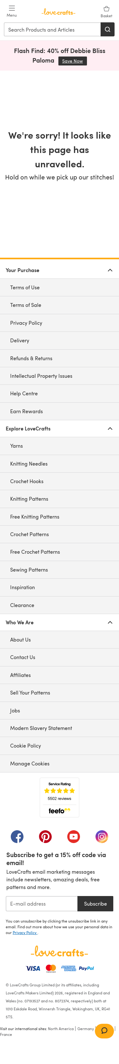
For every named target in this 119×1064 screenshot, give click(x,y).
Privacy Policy (26, 322)
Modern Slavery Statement (41, 728)
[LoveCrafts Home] (59, 951)
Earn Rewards (26, 411)
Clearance (22, 605)
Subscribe (95, 903)
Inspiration (22, 587)
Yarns (16, 445)
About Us (20, 639)
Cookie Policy (25, 745)
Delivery (19, 340)
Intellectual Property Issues (41, 375)
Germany (85, 1028)
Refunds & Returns (31, 358)
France (6, 1034)
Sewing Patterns (29, 569)
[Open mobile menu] (12, 11)
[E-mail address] (41, 903)
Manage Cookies (30, 763)
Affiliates (20, 675)
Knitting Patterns (29, 498)
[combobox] (52, 29)
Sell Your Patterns (30, 692)
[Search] (108, 29)
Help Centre (24, 393)
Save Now (74, 61)
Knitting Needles (29, 463)
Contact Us (22, 657)
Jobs (15, 710)
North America (61, 1028)
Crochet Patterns (29, 534)
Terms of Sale (25, 304)
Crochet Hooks (26, 481)
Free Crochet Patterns (35, 551)
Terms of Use (25, 287)
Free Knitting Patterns (34, 516)
